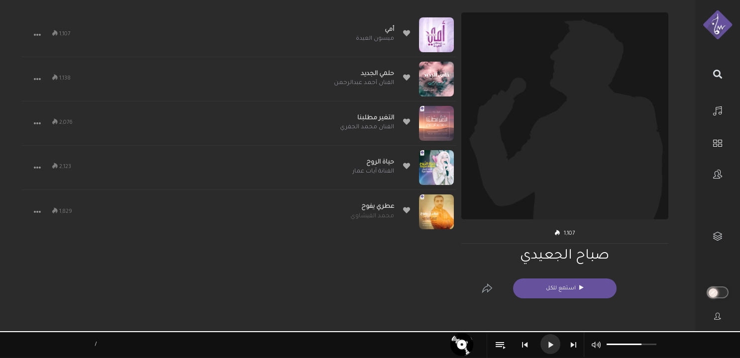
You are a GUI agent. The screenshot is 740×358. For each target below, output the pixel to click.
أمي (389, 29)
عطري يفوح (377, 206)
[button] (37, 35)
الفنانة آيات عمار (373, 172)
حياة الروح (380, 162)
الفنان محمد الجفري (367, 127)
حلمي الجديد (377, 74)
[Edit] (487, 288)
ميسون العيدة (375, 39)
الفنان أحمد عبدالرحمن (364, 83)
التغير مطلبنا (375, 118)
